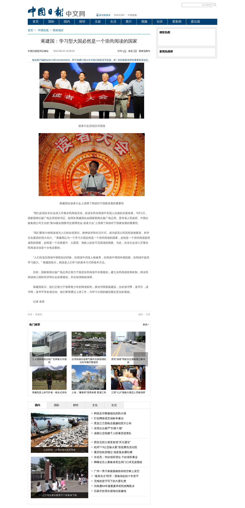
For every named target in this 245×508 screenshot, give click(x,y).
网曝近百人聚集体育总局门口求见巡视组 (118, 462)
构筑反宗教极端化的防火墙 (110, 413)
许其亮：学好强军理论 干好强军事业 (116, 457)
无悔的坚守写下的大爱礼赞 (110, 481)
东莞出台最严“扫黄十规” (108, 428)
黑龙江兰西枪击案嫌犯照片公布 (112, 423)
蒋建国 (38, 314)
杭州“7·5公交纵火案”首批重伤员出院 (115, 447)
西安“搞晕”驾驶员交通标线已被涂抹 (128, 361)
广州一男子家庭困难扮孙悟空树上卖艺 (117, 471)
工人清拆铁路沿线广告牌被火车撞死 (49, 361)
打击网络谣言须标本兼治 (108, 418)
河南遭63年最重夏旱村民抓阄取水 (114, 486)
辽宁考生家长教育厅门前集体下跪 (59, 495)
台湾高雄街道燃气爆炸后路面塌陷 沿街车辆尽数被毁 (89, 361)
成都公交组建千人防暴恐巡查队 (112, 433)
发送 (130, 51)
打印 (120, 51)
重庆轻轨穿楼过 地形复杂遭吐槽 (113, 452)
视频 (144, 21)
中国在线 (43, 30)
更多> (146, 324)
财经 (82, 21)
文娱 (98, 21)
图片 (129, 21)
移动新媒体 (104, 15)
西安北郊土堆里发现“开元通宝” (112, 442)
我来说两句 (144, 51)
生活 (113, 21)
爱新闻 (176, 21)
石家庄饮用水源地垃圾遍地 (110, 491)
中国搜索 (132, 15)
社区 (160, 21)
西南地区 (58, 30)
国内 (67, 21)
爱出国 (195, 21)
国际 (51, 21)
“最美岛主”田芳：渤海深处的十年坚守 (116, 476)
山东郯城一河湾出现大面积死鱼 (59, 450)
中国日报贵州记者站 (38, 51)
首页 (36, 21)
